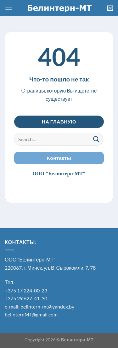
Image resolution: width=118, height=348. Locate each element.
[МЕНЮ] (8, 7)
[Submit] (96, 139)
